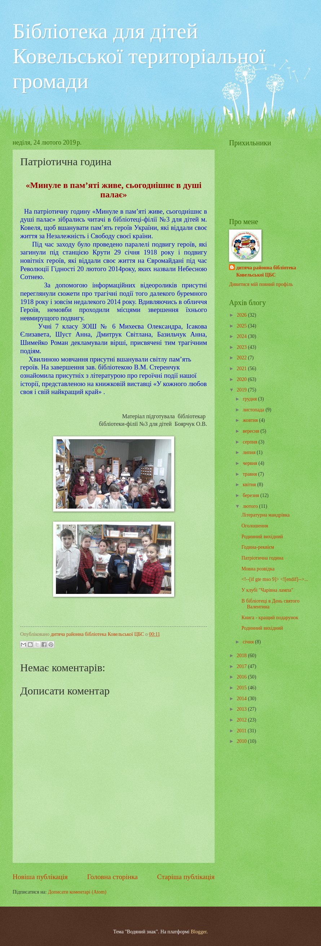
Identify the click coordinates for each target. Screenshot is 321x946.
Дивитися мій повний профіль (261, 284)
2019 (242, 390)
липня (250, 452)
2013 (242, 709)
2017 (242, 666)
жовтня (251, 420)
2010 (242, 741)
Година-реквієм (257, 547)
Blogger (199, 931)
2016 (242, 677)
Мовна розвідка (257, 569)
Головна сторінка (112, 877)
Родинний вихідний (262, 536)
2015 (242, 687)
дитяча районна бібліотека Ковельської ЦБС (266, 271)
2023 (242, 347)
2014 (242, 698)
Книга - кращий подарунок (269, 617)
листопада (254, 409)
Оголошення (254, 525)
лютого (251, 506)
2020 (242, 379)
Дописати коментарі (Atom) (77, 892)
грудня (250, 399)
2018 (242, 655)
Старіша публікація (186, 877)
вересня (251, 431)
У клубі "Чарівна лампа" (267, 590)
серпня (251, 442)
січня (249, 642)
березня (251, 495)
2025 (242, 326)
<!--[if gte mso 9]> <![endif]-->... (274, 579)
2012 (242, 720)
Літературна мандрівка (265, 515)
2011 (242, 730)
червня (251, 463)
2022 (242, 357)
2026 (242, 315)
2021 (242, 368)
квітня (250, 484)
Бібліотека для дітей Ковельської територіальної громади (139, 56)
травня (250, 474)
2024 (242, 336)
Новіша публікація (40, 877)
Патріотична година (262, 558)
